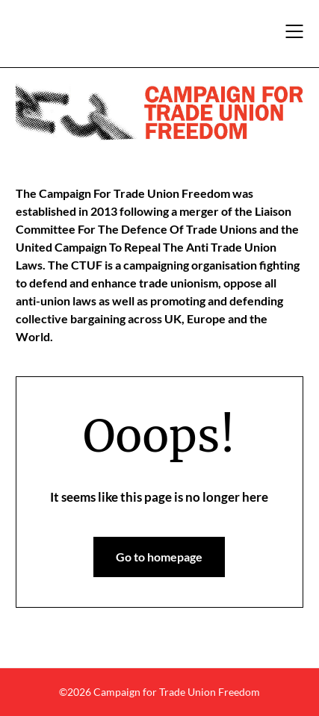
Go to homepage (159, 557)
